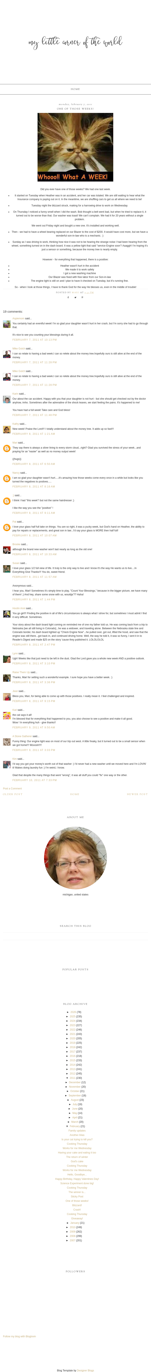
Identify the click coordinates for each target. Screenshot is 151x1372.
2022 (73, 1029)
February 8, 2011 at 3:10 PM (33, 663)
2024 (73, 1020)
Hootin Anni (18, 608)
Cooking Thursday (77, 1143)
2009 (73, 1231)
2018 (73, 1047)
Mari (14, 442)
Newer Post (137, 794)
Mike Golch (18, 348)
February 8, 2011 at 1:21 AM (33, 433)
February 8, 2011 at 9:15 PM (33, 701)
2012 (73, 1073)
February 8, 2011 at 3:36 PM (33, 682)
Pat (14, 521)
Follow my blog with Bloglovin (19, 1336)
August (75, 1099)
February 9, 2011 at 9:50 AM (33, 727)
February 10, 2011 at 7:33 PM (34, 780)
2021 (73, 1034)
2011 (73, 1078)
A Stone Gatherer (22, 736)
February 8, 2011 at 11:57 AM (34, 576)
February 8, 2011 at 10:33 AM (34, 554)
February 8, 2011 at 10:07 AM (34, 535)
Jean (15, 691)
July (75, 1104)
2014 (73, 1064)
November (75, 1086)
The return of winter (77, 1157)
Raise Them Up (21, 672)
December (75, 1082)
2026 (73, 1012)
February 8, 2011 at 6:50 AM (33, 464)
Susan (16, 563)
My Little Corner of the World (75, 43)
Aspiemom (18, 318)
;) (13, 495)
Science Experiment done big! (77, 1183)
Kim (14, 758)
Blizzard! (77, 1205)
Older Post (13, 794)
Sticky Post (77, 1196)
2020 (73, 1038)
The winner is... (77, 1192)
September (75, 1095)
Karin (15, 393)
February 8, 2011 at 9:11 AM (33, 512)
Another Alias (77, 1135)
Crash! (77, 1209)
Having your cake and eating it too (77, 1152)
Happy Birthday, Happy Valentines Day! (77, 1179)
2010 (73, 1227)
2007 (73, 1240)
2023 (73, 1025)
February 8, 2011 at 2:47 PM (33, 644)
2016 (73, 1056)
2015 (73, 1060)
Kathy (15, 423)
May (74, 1113)
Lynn (15, 653)
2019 (73, 1042)
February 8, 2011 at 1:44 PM (33, 599)
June (75, 1108)
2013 (73, 1069)
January (74, 1222)
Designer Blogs (85, 1370)
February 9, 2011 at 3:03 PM (33, 750)
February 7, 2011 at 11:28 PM (34, 362)
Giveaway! (77, 1218)
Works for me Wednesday (77, 1148)
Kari (14, 709)
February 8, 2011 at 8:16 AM (33, 486)
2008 (73, 1236)
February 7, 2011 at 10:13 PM (34, 339)
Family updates (77, 1130)
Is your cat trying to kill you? (76, 1139)
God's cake (77, 1161)
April (74, 1117)
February (75, 1126)
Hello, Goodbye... (77, 1174)
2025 (73, 1016)
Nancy (16, 472)
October (74, 1091)
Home (75, 89)
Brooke (16, 544)
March (74, 1121)
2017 (73, 1051)
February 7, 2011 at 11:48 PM (34, 415)
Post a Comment (12, 788)
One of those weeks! (77, 1200)
